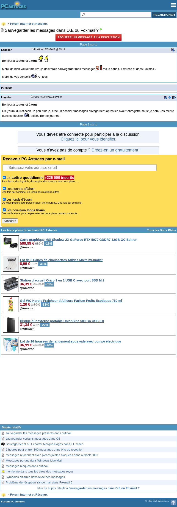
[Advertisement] (88, 392)
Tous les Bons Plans (161, 230)
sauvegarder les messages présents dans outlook (38, 433)
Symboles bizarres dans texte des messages (35, 477)
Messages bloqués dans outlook (27, 466)
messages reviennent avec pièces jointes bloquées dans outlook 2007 (52, 455)
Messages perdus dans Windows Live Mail (34, 460)
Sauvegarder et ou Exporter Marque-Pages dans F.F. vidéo (44, 444)
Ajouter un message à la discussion (88, 37)
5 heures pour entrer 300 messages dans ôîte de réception (44, 449)
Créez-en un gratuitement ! (116, 150)
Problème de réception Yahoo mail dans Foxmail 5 (39, 482)
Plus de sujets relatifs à (88, 488)
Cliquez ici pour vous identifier (88, 139)
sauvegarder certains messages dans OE (33, 438)
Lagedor (6, 49)
